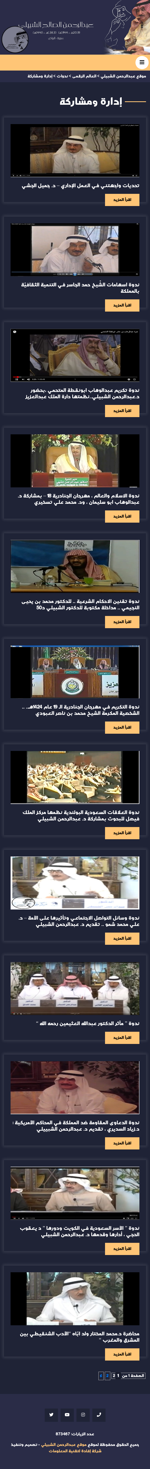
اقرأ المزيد (122, 200)
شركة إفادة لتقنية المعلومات (75, 1451)
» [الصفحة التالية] (101, 1376)
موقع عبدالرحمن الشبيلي (64, 1445)
